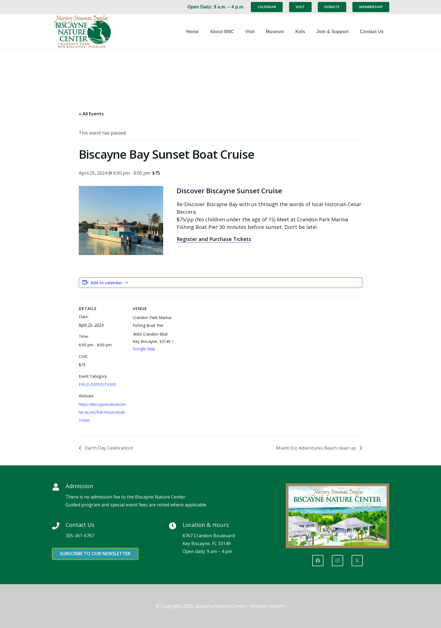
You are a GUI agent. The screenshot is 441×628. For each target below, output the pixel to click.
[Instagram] (337, 560)
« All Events (91, 114)
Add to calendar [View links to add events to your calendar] (106, 282)
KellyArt (277, 606)
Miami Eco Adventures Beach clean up (316, 448)
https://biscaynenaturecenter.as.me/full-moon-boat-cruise (102, 412)
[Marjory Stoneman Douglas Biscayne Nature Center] (87, 31)
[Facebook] (317, 560)
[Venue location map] (216, 335)
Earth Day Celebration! (108, 448)
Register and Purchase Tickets (214, 239)
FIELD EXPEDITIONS (97, 384)
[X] (357, 560)
